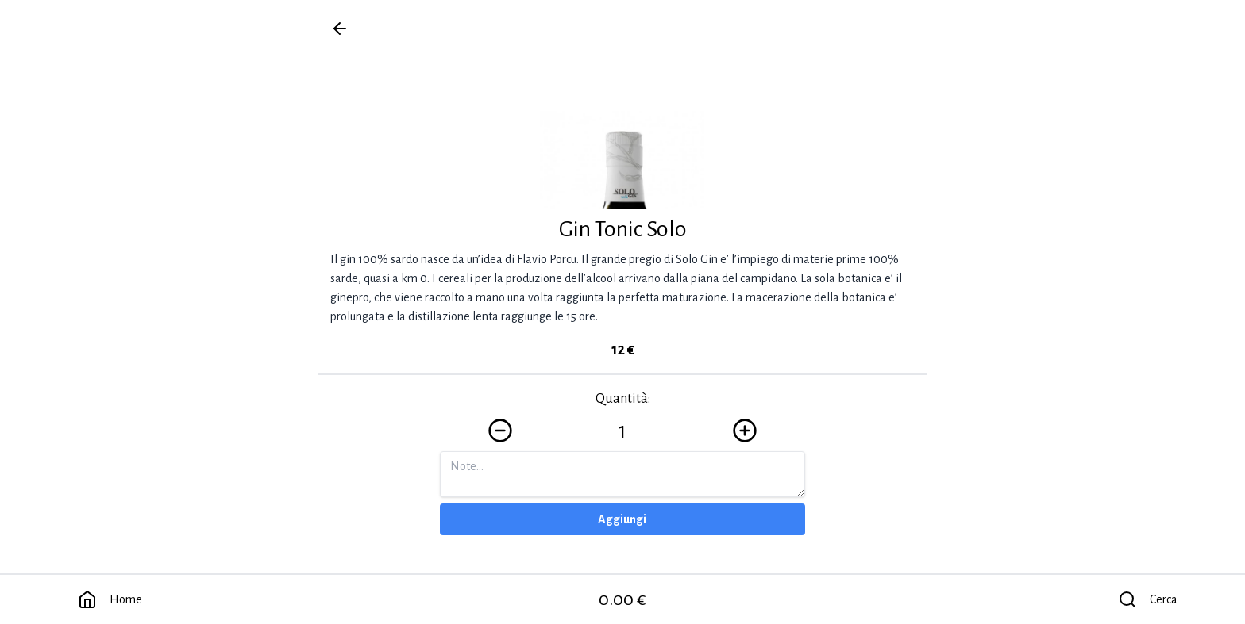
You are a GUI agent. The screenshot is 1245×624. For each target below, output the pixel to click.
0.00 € (622, 599)
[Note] (623, 474)
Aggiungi (622, 519)
